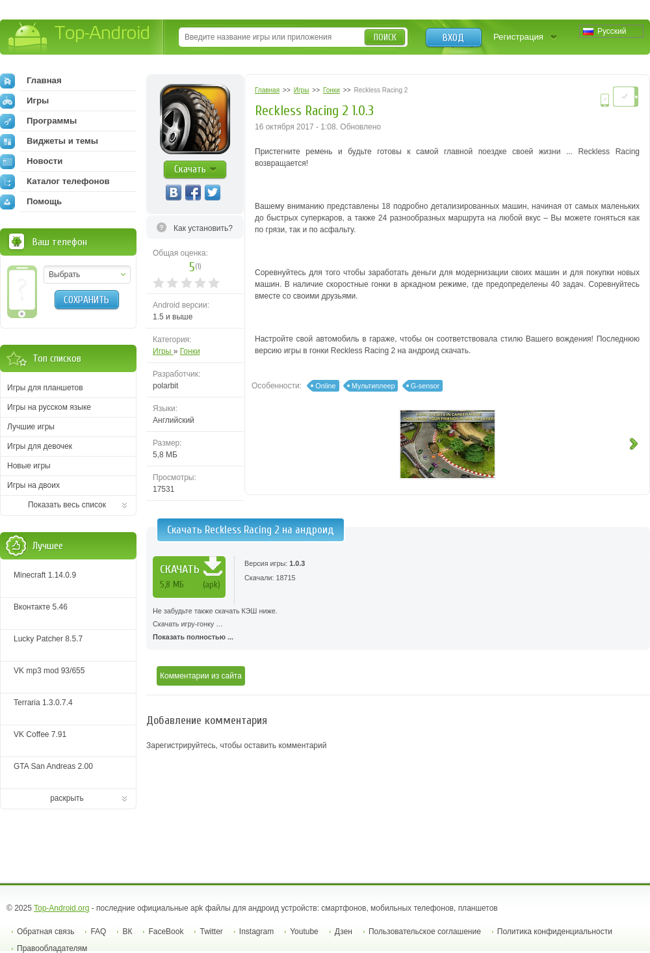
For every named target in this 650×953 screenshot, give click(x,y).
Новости (31, 161)
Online (325, 386)
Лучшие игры (31, 426)
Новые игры (29, 465)
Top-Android (79, 38)
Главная (31, 80)
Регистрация (518, 37)
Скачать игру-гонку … (398, 623)
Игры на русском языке (49, 407)
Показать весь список (67, 504)
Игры (163, 351)
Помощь (31, 201)
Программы (38, 121)
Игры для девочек (39, 446)
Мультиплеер (373, 386)
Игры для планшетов (45, 387)
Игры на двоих (33, 485)
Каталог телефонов (55, 181)
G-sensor (425, 386)
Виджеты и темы (49, 141)
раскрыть (67, 798)
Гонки (190, 351)
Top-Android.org (61, 908)
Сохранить (86, 300)
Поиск (385, 37)
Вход (453, 38)
